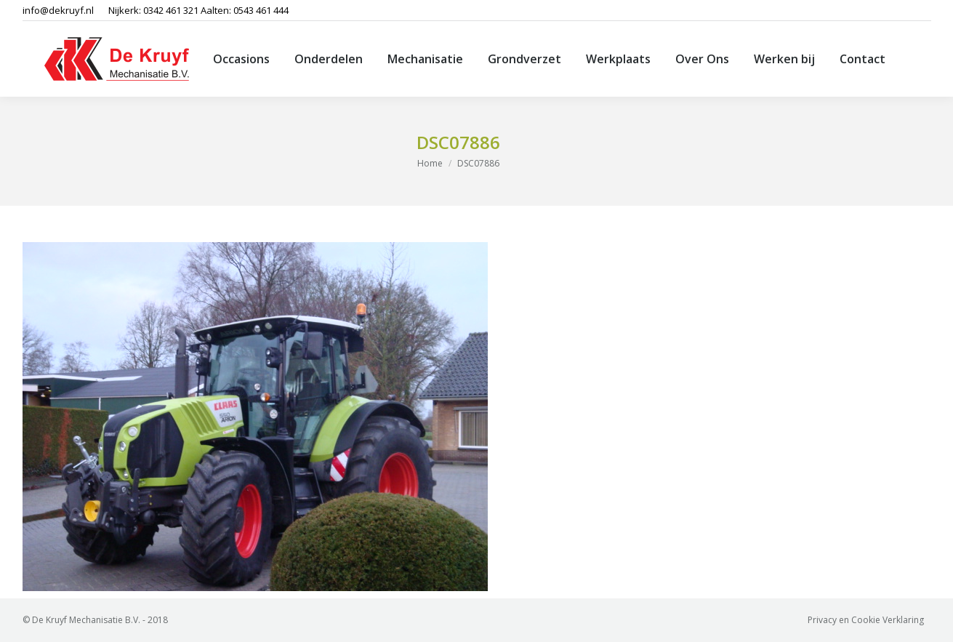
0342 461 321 (170, 10)
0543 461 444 (261, 10)
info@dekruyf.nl (58, 10)
